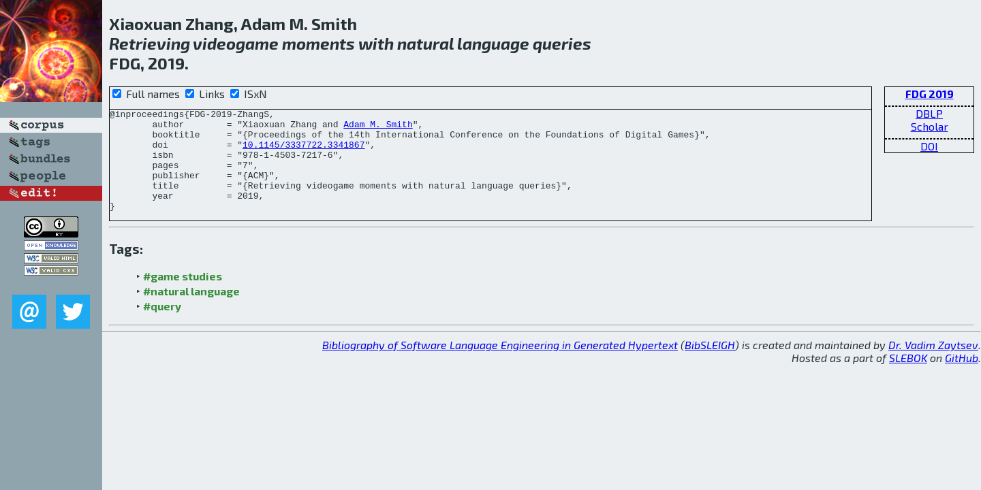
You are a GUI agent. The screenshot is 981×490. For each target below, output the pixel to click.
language (493, 43)
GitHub (961, 378)
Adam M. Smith (377, 128)
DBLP (929, 113)
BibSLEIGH (710, 365)
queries (562, 43)
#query (162, 326)
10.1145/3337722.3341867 (303, 152)
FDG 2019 (929, 93)
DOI (929, 146)
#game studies (182, 296)
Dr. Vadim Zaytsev (933, 365)
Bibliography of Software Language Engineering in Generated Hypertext (500, 365)
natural (425, 43)
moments (318, 43)
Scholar (929, 126)
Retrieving (149, 43)
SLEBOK (908, 378)
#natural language (191, 311)
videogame (236, 43)
